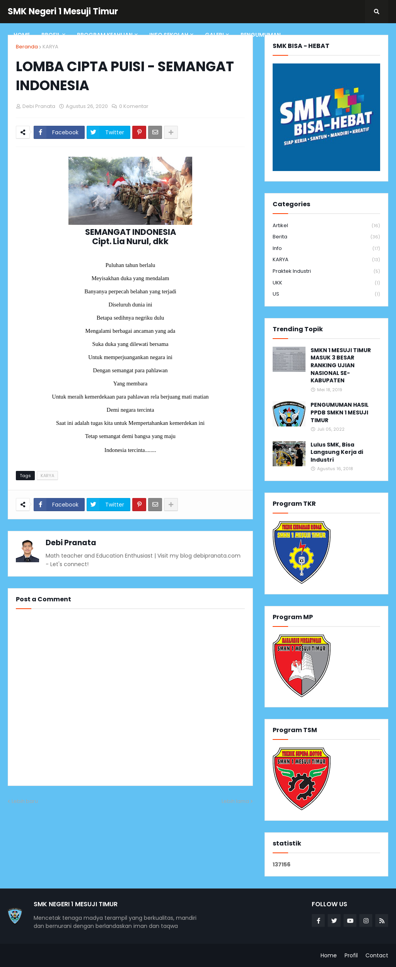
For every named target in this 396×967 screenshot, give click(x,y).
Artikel (326, 226)
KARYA (50, 46)
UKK (326, 283)
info (326, 249)
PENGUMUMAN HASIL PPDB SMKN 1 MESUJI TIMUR (340, 412)
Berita (326, 237)
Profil (351, 955)
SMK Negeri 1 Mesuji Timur (63, 11)
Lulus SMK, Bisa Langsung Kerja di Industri (337, 452)
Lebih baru (25, 801)
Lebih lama (235, 801)
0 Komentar (133, 106)
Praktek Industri (326, 271)
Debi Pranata (71, 542)
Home (329, 955)
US (326, 294)
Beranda (27, 46)
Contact (376, 955)
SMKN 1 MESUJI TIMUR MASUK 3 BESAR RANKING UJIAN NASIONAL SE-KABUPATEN (341, 365)
